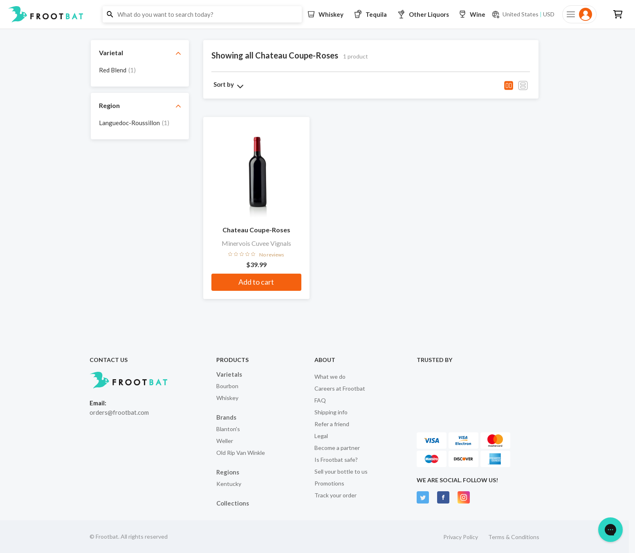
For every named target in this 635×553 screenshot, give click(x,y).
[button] (317, 14)
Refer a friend (331, 423)
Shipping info (331, 412)
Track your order (335, 495)
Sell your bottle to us (341, 471)
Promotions (329, 483)
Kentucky (228, 483)
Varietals (229, 374)
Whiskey (227, 397)
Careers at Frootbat (339, 388)
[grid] (140, 72)
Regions (227, 472)
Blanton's (228, 428)
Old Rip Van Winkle (240, 452)
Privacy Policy (460, 536)
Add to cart (256, 281)
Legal (321, 435)
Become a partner (337, 447)
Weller (224, 440)
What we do (330, 376)
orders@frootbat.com (119, 412)
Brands (226, 417)
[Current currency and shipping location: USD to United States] (522, 14)
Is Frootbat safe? (336, 459)
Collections (232, 503)
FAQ (320, 400)
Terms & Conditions (513, 536)
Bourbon (227, 385)
